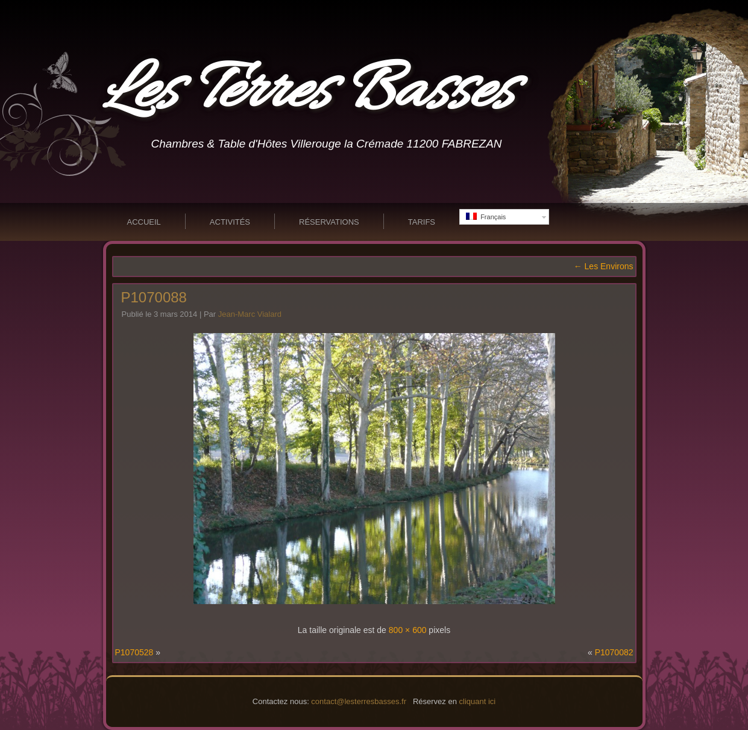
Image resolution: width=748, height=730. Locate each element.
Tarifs (421, 221)
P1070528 (134, 652)
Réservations (329, 221)
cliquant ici (477, 701)
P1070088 (154, 297)
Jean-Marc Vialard (249, 314)
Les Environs (603, 266)
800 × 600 (408, 630)
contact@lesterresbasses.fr (358, 701)
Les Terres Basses (308, 93)
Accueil (144, 221)
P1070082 (614, 652)
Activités (230, 221)
